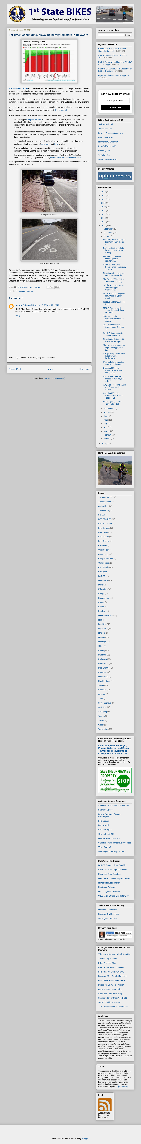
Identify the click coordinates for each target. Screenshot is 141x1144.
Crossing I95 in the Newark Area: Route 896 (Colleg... (112, 370)
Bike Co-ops (103, 528)
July (106, 416)
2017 (103, 214)
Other (100, 646)
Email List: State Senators (109, 874)
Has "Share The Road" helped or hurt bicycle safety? (113, 378)
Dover (100, 585)
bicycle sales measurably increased (65, 158)
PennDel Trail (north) (107, 146)
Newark (101, 637)
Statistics (30, 291)
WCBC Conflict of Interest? (109, 1002)
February (108, 435)
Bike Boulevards (105, 523)
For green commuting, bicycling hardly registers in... (112, 258)
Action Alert (103, 506)
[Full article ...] (61, 110)
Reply (17, 315)
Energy (101, 593)
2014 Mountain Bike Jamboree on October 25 (113, 327)
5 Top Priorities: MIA (107, 963)
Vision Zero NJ (104, 847)
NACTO (101, 633)
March (106, 431)
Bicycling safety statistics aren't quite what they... (114, 274)
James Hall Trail (105, 129)
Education (102, 589)
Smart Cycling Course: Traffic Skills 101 (112, 402)
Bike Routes (103, 537)
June (106, 420)
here (43, 144)
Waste (101, 725)
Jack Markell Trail (105, 124)
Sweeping (102, 711)
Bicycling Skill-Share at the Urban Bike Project (114, 340)
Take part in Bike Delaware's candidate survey (113, 318)
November (108, 232)
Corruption (102, 572)
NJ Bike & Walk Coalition (109, 838)
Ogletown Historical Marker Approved (114, 75)
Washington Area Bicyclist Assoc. (112, 851)
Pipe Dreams (103, 668)
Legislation (103, 628)
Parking (101, 650)
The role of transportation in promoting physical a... (114, 347)
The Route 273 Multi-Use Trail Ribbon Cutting (114, 280)
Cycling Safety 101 (106, 834)
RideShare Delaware (107, 887)
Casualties (102, 545)
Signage (101, 694)
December (108, 229)
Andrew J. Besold (23, 305)
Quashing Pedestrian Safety (110, 989)
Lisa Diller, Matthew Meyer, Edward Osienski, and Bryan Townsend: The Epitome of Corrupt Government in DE (113, 749)
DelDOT (101, 576)
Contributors (103, 563)
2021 (103, 199)
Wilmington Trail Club (107, 918)
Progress (102, 672)
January (107, 438)
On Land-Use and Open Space (111, 980)
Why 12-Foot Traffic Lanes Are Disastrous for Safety (114, 387)
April (106, 427)
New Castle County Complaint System (114, 878)
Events (101, 607)
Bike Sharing (103, 541)
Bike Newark (103, 825)
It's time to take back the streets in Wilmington (113, 363)
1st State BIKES (105, 497)
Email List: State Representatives (112, 870)
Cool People (103, 567)
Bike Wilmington (105, 829)
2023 (103, 192)
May (106, 424)
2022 (103, 195)
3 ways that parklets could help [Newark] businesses (114, 355)
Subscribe (115, 107)
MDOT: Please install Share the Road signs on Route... (113, 310)
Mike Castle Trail (105, 137)
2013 (103, 443)
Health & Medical (105, 615)
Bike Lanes (103, 532)
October (107, 236)
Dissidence (103, 580)
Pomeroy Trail (104, 150)
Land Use (102, 624)
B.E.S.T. (101, 515)
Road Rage (103, 677)
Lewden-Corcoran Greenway (110, 133)
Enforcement (103, 598)
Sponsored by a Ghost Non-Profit (112, 998)
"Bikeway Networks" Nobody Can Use (114, 954)
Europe (101, 602)
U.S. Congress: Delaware (109, 891)
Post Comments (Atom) (55, 378)
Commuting (20, 291)
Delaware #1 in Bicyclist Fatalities (112, 976)
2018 (103, 210)
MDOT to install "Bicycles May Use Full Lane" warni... (114, 296)
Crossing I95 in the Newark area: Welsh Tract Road (113, 395)
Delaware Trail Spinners (108, 914)
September (108, 409)
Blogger (85, 1138)
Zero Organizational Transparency (113, 1007)
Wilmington (103, 729)
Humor (101, 620)
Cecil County (103, 550)
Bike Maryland (104, 821)
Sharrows (102, 690)
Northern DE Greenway (108, 142)
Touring (101, 716)
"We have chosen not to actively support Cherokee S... (113, 287)
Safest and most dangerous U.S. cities (114, 843)
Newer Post (15, 369)
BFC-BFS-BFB (104, 519)
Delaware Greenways (107, 910)
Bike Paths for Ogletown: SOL (111, 972)
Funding (101, 611)
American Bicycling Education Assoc (113, 805)
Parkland (102, 655)
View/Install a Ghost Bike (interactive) (114, 896)
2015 (103, 222)
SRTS (100, 698)
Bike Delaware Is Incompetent (111, 967)
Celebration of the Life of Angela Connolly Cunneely (112, 50)
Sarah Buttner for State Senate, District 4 (113, 334)
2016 (103, 218)
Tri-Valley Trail (104, 155)
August (107, 412)
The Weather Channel (18, 88)
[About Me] (123, 1086)
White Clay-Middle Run (108, 159)
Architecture (103, 510)
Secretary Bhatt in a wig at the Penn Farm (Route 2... (114, 241)
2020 (103, 203)
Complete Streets (33, 119)
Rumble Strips (104, 681)
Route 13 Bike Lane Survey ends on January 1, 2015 (114, 267)
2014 (103, 225)
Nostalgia (102, 642)
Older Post (84, 369)
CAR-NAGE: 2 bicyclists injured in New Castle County (113, 250)
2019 (103, 207)
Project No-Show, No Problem (111, 985)
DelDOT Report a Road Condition (112, 865)
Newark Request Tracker (109, 883)
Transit (101, 720)
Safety (101, 685)
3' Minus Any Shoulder (107, 959)
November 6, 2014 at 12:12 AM (45, 305)
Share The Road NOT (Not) (110, 994)
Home (50, 369)
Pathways (102, 659)
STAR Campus (104, 703)
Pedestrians (103, 663)
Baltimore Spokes (105, 810)
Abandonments (104, 502)
